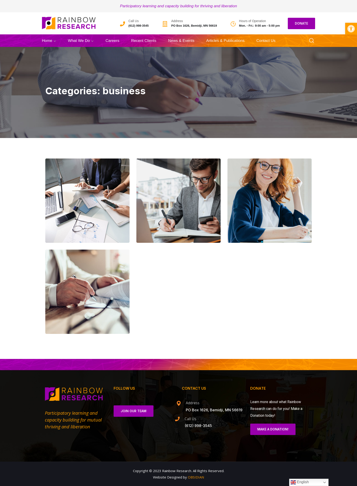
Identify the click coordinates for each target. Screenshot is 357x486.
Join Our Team (133, 411)
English (300, 482)
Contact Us (265, 40)
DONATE (301, 23)
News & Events (181, 40)
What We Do (79, 40)
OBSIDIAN (196, 477)
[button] (351, 29)
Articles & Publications (225, 40)
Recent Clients (143, 40)
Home (47, 40)
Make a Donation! (272, 429)
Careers (112, 40)
